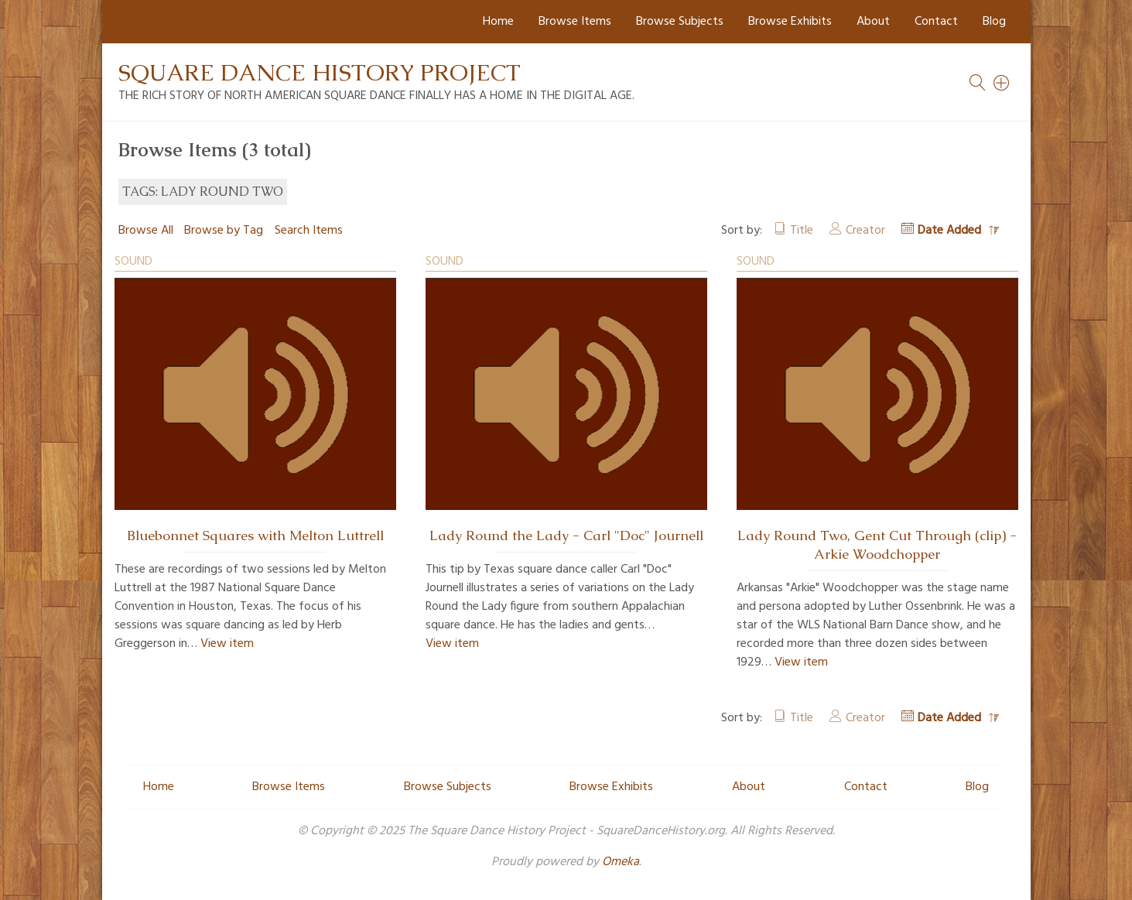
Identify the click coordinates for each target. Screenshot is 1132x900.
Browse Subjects (679, 22)
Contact (936, 22)
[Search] (1002, 82)
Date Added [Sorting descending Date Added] (951, 231)
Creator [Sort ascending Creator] (865, 231)
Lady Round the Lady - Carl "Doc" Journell (566, 535)
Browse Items (575, 22)
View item (227, 644)
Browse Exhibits (790, 22)
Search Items (309, 231)
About (873, 22)
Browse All (145, 231)
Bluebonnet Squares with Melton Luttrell (255, 535)
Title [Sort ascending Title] (801, 231)
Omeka (620, 862)
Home (498, 22)
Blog (994, 22)
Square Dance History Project (319, 72)
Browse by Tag (223, 231)
